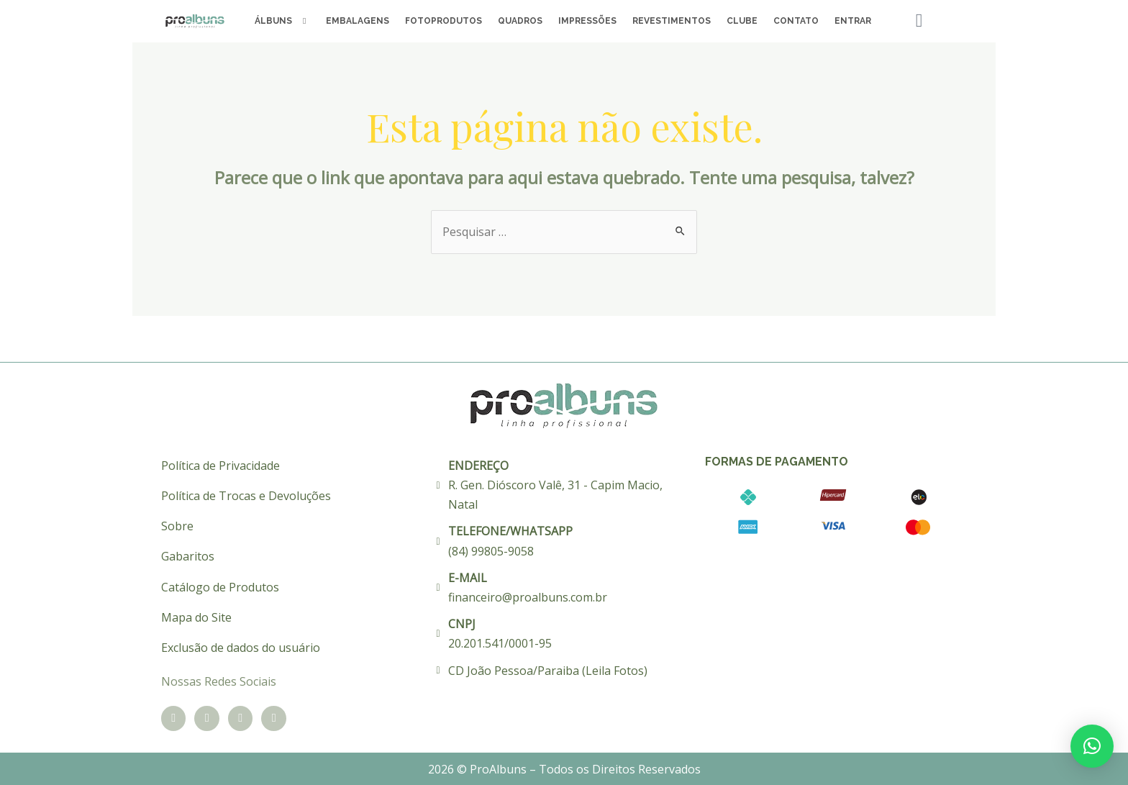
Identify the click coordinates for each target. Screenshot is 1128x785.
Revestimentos (671, 22)
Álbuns (282, 21)
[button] (1092, 746)
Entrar (852, 22)
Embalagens (357, 22)
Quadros (520, 22)
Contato (796, 22)
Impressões (587, 22)
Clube (742, 22)
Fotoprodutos (443, 22)
